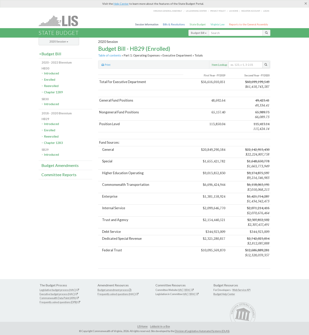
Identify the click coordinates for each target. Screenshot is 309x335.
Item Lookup (219, 64)
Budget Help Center (224, 294)
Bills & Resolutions (174, 24)
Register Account (250, 11)
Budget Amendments (60, 165)
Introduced (51, 73)
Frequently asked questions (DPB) (58, 302)
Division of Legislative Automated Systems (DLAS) (202, 331)
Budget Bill (199, 32)
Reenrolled (51, 86)
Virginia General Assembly (167, 11)
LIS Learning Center (196, 11)
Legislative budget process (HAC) (58, 290)
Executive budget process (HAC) (57, 294)
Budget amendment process (113, 290)
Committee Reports (58, 174)
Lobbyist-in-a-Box (160, 326)
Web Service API (241, 290)
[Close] (305, 3)
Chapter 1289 (53, 92)
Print (106, 64)
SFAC (188, 290)
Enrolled (49, 79)
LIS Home (142, 326)
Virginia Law (217, 24)
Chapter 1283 (53, 142)
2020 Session (58, 41)
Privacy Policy (218, 11)
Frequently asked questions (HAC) (117, 294)
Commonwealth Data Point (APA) (58, 298)
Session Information (146, 24)
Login (266, 11)
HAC (180, 290)
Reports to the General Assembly (248, 24)
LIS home (233, 11)
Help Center (121, 3)
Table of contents (109, 55)
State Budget (198, 24)
